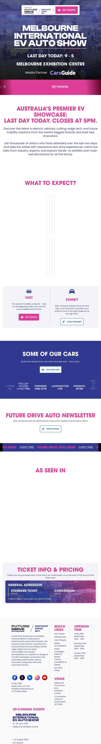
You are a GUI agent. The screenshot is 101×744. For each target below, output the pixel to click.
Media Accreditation (60, 644)
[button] (38, 10)
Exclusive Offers (58, 669)
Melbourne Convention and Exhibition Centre (59, 688)
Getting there (60, 637)
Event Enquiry (60, 640)
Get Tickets (59, 633)
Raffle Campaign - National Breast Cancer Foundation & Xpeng (60, 657)
